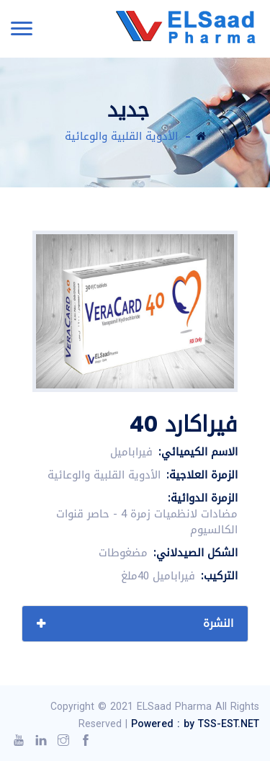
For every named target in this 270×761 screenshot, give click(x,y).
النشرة (218, 623)
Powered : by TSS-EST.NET (195, 724)
